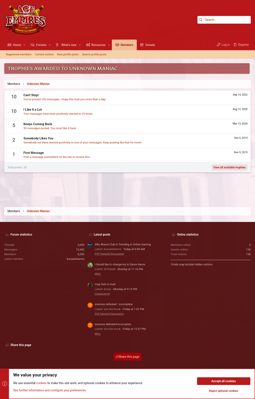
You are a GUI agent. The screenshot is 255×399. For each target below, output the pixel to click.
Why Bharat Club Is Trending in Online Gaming (123, 244)
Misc (98, 273)
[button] (24, 45)
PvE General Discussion (109, 313)
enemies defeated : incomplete (114, 304)
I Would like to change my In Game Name (120, 264)
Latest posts (102, 234)
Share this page (128, 356)
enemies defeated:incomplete (113, 324)
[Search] (224, 20)
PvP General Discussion (109, 253)
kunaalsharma (75, 258)
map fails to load (105, 284)
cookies (41, 383)
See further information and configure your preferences (49, 390)
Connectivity (102, 293)
